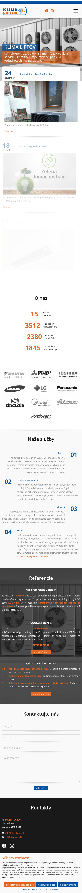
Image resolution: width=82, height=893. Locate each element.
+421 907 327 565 (14, 836)
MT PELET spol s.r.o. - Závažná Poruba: (29, 668)
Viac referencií (41, 694)
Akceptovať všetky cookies (20, 884)
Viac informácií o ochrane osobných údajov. (41, 889)
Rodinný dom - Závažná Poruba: (26, 675)
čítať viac (8, 131)
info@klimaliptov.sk (14, 833)
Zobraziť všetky (41, 652)
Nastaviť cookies (46, 884)
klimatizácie (22, 556)
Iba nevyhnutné (67, 884)
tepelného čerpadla (38, 556)
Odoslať (41, 787)
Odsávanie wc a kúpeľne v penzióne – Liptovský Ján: (39, 683)
